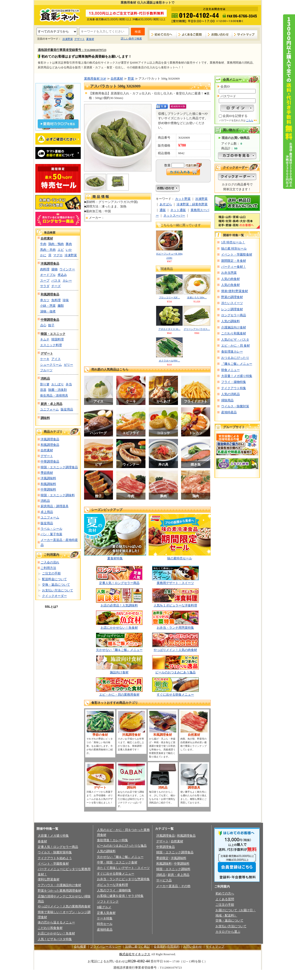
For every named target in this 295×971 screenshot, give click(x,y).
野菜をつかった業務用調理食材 (59, 890)
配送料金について (54, 579)
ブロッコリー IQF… (169, 297)
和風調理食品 (50, 294)
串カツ (44, 300)
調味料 (45, 418)
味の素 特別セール (234, 248)
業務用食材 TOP (95, 78)
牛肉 (43, 244)
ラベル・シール (51, 528)
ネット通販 (178, 210)
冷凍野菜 (67, 39)
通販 (163, 210)
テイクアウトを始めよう (55, 858)
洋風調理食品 (50, 263)
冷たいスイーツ (232, 303)
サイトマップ (244, 34)
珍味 (66, 300)
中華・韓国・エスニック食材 (117, 862)
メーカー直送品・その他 (173, 886)
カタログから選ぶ (227, 931)
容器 (43, 390)
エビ (61, 249)
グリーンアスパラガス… (197, 329)
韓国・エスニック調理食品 (59, 467)
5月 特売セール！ (233, 242)
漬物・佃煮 (48, 311)
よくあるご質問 (191, 34)
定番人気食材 (106, 913)
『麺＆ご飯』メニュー (236, 363)
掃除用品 (227, 400)
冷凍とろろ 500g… (197, 297)
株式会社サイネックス (134, 954)
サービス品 (164, 880)
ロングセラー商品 (233, 315)
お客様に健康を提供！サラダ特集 (120, 896)
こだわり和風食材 (233, 333)
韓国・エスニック (53, 334)
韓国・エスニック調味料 (58, 495)
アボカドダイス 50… (169, 329)
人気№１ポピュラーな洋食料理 (175, 605)
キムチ (44, 339)
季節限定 (162, 858)
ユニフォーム (49, 409)
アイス (56, 359)
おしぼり (57, 384)
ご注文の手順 (51, 573)
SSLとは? (51, 606)
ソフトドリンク (108, 901)
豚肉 (69, 244)
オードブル (48, 275)
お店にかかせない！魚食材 (119, 627)
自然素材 (47, 238)
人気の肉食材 (230, 279)
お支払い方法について (57, 590)
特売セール (105, 924)
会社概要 (80, 946)
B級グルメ (104, 907)
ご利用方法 (48, 568)
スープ (44, 280)
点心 (43, 325)
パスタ (56, 280)
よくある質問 (224, 899)
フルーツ (46, 370)
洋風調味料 (48, 478)
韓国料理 (57, 339)
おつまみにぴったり (235, 358)
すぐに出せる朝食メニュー (175, 694)
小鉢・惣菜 (48, 305)
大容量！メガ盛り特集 (236, 376)
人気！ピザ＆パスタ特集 (55, 939)
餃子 (51, 325)
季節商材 (47, 473)
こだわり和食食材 (50, 928)
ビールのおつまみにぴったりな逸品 (122, 845)
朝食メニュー (230, 370)
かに (43, 255)
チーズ (56, 286)
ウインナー (67, 269)
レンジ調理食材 (232, 309)
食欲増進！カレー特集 (112, 840)
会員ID (225, 86)
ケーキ (44, 359)
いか (69, 249)
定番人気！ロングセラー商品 (119, 583)
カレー (67, 280)
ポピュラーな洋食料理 (112, 885)
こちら (249, 120)
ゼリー (68, 364)
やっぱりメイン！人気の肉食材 (175, 650)
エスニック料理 (51, 345)
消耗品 (45, 378)
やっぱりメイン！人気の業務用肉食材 (64, 906)
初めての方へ (163, 34)
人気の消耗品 (230, 394)
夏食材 (90, 39)
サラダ (44, 286)
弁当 (69, 384)
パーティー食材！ (233, 266)
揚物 (54, 269)
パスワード (228, 96)
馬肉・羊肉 (48, 249)
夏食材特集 (115, 558)
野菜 (131, 78)
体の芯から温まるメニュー (56, 922)
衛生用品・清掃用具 (54, 395)
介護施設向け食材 (233, 327)
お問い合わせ (219, 34)
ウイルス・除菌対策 (235, 406)
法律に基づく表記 (137, 946)
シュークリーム (51, 364)
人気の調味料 (230, 321)
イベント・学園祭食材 (236, 254)
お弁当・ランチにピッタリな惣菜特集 (123, 879)
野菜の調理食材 (232, 297)
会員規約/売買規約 (166, 946)
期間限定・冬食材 (233, 260)
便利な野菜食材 (48, 879)
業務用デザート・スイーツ (175, 583)
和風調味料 (48, 484)
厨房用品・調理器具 (55, 506)
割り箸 (44, 384)
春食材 (42, 841)
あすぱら (166, 204)
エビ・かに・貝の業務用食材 (119, 694)
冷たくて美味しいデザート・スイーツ (123, 868)
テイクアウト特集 (233, 388)
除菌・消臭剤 (57, 390)
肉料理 (44, 269)
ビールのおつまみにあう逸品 (175, 672)
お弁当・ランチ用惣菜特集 (175, 627)
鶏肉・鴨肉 (56, 244)
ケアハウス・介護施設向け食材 (59, 885)
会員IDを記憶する (235, 116)
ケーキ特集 (105, 918)
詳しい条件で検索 (131, 38)
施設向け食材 (119, 672)
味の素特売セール (179, 558)
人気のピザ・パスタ (235, 339)
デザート (79, 39)
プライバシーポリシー (105, 946)
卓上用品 (47, 512)
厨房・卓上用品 (51, 404)
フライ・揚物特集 (233, 382)
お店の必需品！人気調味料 (119, 605)
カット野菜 (183, 199)
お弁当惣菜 (229, 272)
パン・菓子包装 (51, 534)
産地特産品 (229, 412)
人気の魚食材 (230, 285)
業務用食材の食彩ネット (58, 14)
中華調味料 (48, 489)
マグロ (58, 255)
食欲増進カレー (232, 351)
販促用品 (67, 409)
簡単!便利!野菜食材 (234, 291)
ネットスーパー (174, 215)
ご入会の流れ (50, 562)
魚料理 (56, 300)
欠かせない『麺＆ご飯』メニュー (119, 650)
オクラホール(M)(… (169, 360)
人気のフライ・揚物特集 (114, 890)
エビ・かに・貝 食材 (235, 345)
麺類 (61, 305)
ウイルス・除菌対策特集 (55, 852)
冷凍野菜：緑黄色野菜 (192, 204)
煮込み (62, 275)
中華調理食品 (50, 320)
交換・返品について (56, 584)
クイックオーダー (54, 596)
